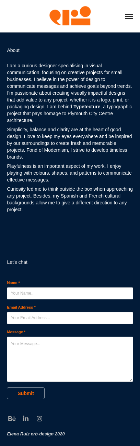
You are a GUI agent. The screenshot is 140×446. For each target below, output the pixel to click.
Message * (16, 332)
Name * (13, 283)
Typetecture (86, 106)
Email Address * (21, 307)
